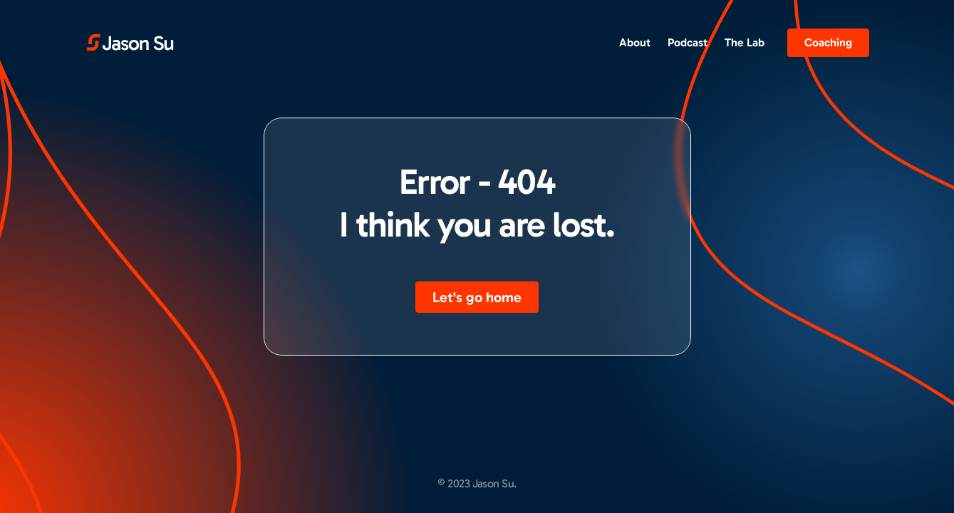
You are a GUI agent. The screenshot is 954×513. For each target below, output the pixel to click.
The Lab (744, 42)
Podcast (687, 42)
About (634, 42)
